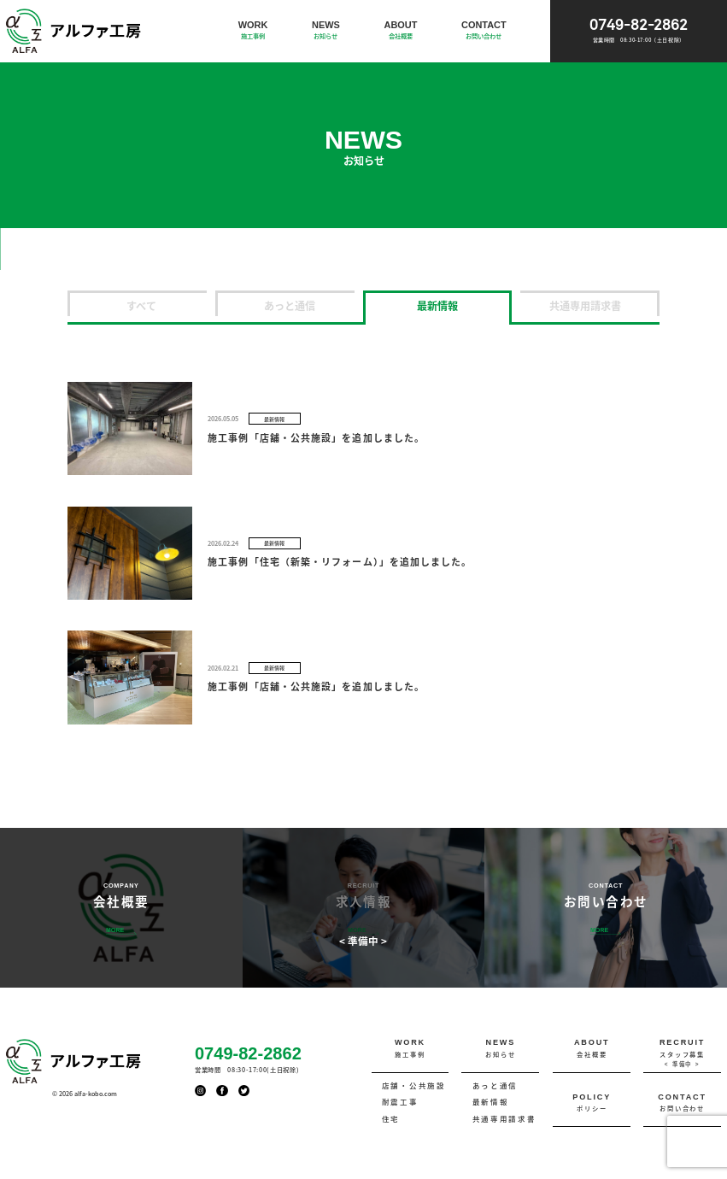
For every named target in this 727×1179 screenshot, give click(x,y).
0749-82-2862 (638, 31)
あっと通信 (289, 305)
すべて (141, 305)
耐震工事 (400, 1101)
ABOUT (400, 30)
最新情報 (437, 305)
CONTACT (484, 30)
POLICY (591, 1104)
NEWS (326, 30)
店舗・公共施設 (414, 1085)
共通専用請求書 (585, 305)
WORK (253, 30)
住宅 (391, 1118)
